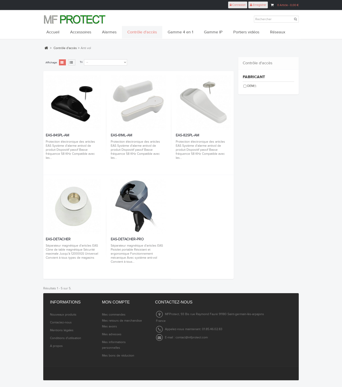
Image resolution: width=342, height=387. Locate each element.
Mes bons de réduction (118, 355)
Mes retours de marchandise (122, 320)
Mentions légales (62, 330)
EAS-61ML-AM (121, 135)
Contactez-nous (61, 322)
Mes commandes (114, 314)
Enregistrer (258, 5)
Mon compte (116, 302)
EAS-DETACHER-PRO (127, 239)
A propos (56, 346)
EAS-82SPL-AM (187, 135)
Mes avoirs (109, 326)
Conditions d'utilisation (65, 338)
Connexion (238, 5)
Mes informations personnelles (114, 345)
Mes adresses (111, 334)
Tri (81, 62)
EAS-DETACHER (58, 239)
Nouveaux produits (63, 314)
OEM (251, 86)
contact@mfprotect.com (191, 337)
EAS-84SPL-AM (57, 135)
